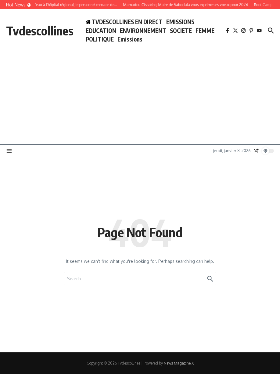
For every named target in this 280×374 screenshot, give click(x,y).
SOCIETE (181, 30)
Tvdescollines (40, 30)
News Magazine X (179, 363)
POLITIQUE (100, 39)
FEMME (205, 30)
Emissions (129, 39)
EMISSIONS (180, 21)
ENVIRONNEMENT (143, 30)
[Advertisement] (140, 98)
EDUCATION (101, 30)
